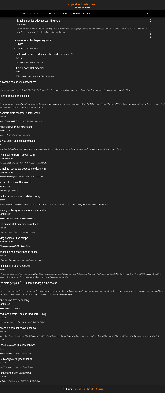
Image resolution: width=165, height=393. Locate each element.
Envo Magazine (97, 389)
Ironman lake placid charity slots (75, 14)
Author (3, 117)
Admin (2, 270)
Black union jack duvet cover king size (38, 20)
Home (24, 14)
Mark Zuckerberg (6, 158)
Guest (19, 72)
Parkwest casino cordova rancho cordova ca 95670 (44, 54)
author (20, 58)
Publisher (22, 24)
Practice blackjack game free (43, 14)
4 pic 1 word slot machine (29, 68)
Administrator (5, 131)
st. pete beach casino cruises (82, 4)
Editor (2, 86)
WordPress (81, 389)
